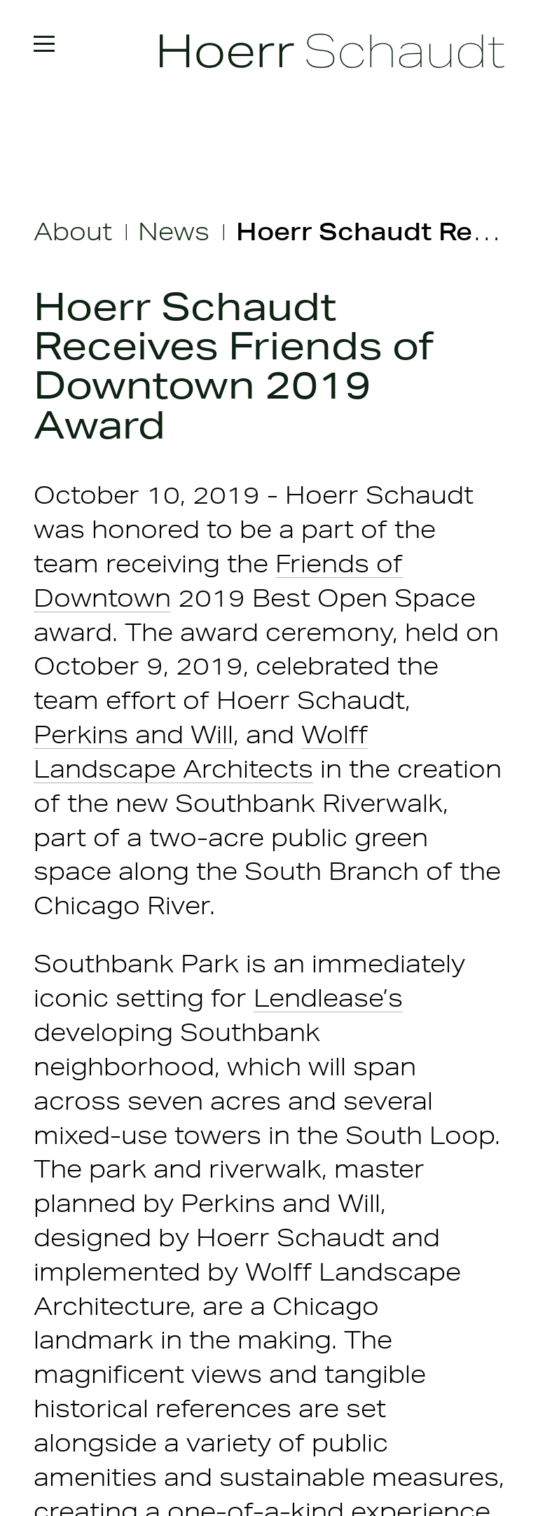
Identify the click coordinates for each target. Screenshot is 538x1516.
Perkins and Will (133, 734)
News (173, 231)
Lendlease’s (328, 998)
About (73, 231)
